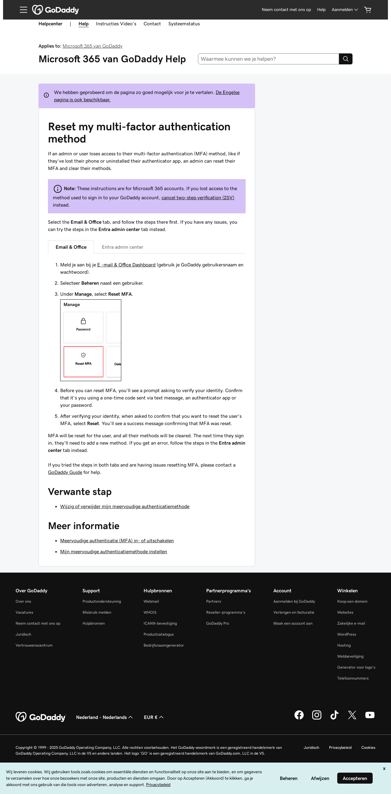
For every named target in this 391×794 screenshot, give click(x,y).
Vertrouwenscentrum (34, 645)
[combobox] (269, 59)
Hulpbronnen (93, 623)
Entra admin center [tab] (122, 246)
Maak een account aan (292, 623)
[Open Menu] (21, 9)
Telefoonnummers (353, 678)
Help (321, 9)
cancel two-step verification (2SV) (198, 197)
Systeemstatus (184, 23)
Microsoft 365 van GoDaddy (92, 45)
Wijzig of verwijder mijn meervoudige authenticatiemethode (124, 506)
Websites (345, 612)
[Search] (346, 58)
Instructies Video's (116, 23)
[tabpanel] (147, 357)
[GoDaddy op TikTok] (334, 718)
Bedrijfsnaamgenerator (164, 645)
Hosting (344, 645)
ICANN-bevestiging (160, 623)
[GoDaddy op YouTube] (369, 718)
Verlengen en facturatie (293, 612)
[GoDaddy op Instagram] (316, 718)
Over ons (23, 601)
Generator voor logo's (356, 667)
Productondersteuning (101, 601)
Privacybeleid (340, 747)
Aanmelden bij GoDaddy (294, 601)
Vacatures (24, 612)
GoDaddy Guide (65, 472)
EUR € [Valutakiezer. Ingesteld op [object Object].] (154, 717)
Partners (213, 601)
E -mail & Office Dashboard (126, 264)
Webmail (151, 601)
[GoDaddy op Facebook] (299, 718)
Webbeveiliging (350, 656)
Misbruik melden (96, 612)
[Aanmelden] (345, 9)
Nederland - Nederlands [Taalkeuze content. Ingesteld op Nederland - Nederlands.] (105, 717)
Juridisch (23, 634)
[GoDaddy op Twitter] (352, 718)
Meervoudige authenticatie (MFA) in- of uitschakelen (117, 540)
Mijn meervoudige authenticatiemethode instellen (113, 551)
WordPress (346, 634)
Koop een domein (352, 601)
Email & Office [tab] (71, 246)
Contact (152, 23)
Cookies (368, 747)
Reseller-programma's (225, 612)
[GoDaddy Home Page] (41, 717)
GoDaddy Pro (217, 623)
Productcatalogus (159, 634)
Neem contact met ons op (286, 9)
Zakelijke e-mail (351, 623)
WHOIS (150, 612)
